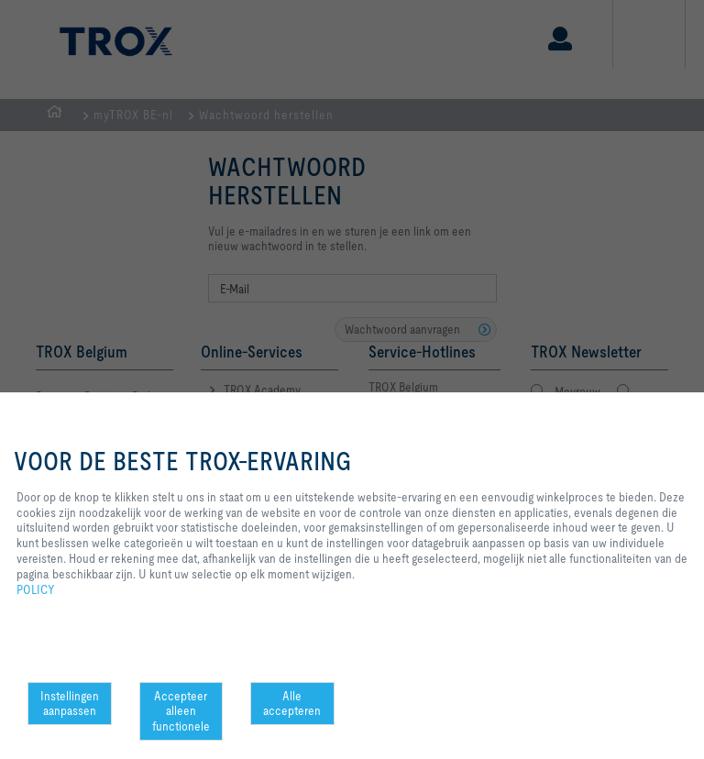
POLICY (35, 589)
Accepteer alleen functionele (181, 711)
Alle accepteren (292, 703)
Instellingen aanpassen (69, 703)
